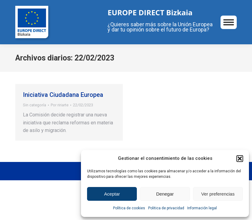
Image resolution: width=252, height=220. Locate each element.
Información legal (202, 208)
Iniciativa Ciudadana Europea (63, 94)
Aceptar (112, 193)
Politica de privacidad (166, 208)
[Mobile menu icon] (229, 22)
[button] (240, 159)
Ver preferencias (218, 193)
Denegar (165, 193)
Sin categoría (34, 105)
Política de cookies (129, 208)
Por (59, 105)
